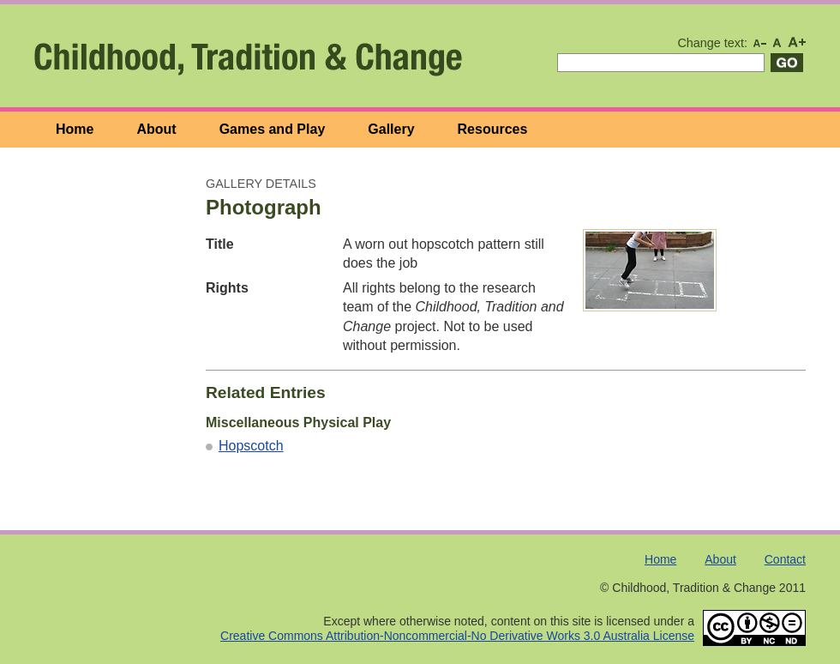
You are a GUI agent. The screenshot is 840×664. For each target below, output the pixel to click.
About (156, 129)
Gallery (391, 129)
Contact (785, 559)
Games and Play (272, 129)
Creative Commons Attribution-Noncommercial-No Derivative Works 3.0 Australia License (457, 636)
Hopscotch (251, 445)
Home (74, 129)
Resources (493, 129)
